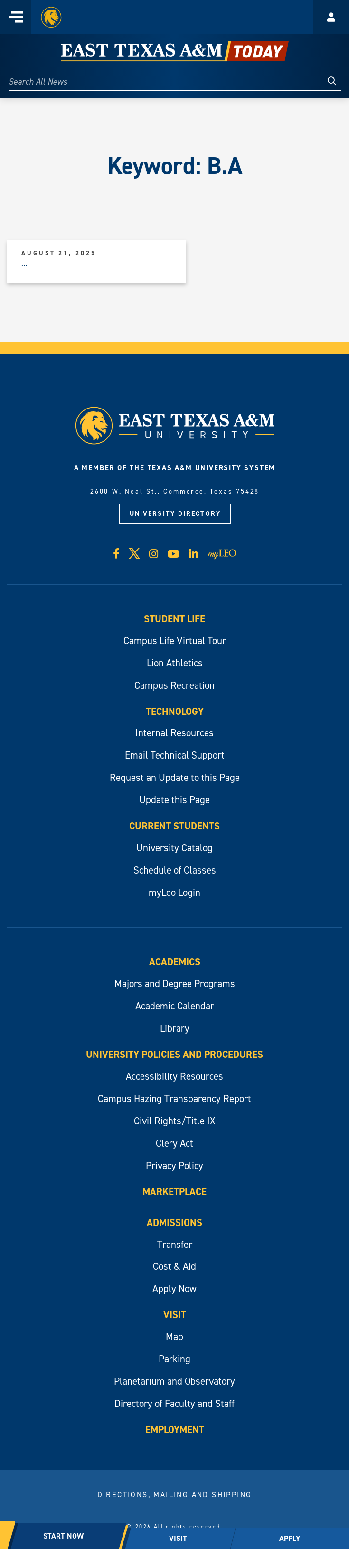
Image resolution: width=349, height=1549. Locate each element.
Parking (174, 1359)
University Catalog (174, 848)
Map (174, 1336)
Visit (174, 1314)
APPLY (289, 1538)
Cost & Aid (174, 1266)
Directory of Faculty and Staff (174, 1403)
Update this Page (174, 800)
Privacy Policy (174, 1165)
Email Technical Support (175, 755)
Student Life (174, 619)
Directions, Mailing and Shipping (174, 1495)
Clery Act (174, 1143)
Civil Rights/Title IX (174, 1121)
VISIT (178, 1538)
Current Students (174, 826)
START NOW (63, 1536)
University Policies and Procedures (174, 1054)
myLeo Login (174, 892)
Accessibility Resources (174, 1076)
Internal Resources (174, 733)
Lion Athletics (175, 663)
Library (174, 1028)
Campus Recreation (174, 685)
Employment (174, 1429)
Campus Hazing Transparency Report (174, 1098)
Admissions (174, 1222)
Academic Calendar (174, 1006)
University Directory (175, 513)
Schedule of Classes (174, 870)
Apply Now (174, 1288)
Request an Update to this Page (175, 777)
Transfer (174, 1244)
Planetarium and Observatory (174, 1381)
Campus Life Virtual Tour (174, 640)
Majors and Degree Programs (174, 983)
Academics (174, 962)
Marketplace (174, 1191)
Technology (175, 711)
